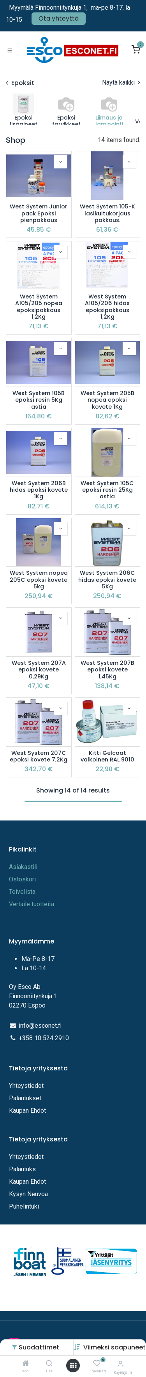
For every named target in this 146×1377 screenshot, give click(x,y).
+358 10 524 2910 (44, 1038)
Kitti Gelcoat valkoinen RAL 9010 (107, 756)
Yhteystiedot (27, 1085)
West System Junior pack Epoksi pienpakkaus (38, 213)
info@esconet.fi (40, 1025)
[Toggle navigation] (10, 50)
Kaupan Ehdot (27, 1110)
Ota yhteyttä (59, 18)
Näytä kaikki (121, 82)
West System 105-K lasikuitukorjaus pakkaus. (107, 213)
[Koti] (25, 1363)
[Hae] (49, 1363)
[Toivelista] (97, 1363)
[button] (114, 1347)
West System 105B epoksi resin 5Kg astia (38, 400)
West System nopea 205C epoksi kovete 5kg (39, 580)
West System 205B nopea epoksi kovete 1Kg (107, 400)
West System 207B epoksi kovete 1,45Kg (107, 670)
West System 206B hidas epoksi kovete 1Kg (39, 490)
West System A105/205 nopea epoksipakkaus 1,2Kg (38, 306)
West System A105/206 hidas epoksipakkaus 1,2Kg (107, 306)
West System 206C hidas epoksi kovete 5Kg (107, 580)
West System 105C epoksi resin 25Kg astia (107, 490)
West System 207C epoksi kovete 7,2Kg (38, 756)
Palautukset (25, 1098)
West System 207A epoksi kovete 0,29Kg (39, 670)
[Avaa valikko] (73, 1365)
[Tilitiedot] (120, 1364)
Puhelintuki (24, 1206)
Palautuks (22, 1169)
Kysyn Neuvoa (28, 1194)
